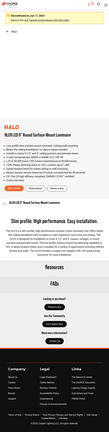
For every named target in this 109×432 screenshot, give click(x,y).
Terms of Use (14, 415)
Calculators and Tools (83, 393)
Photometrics (35, 188)
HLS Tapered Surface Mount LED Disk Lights (46, 20)
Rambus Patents (48, 388)
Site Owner (92, 415)
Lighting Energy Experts (83, 388)
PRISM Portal (78, 398)
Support (12, 398)
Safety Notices (47, 382)
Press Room (14, 388)
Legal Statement (48, 377)
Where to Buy (57, 188)
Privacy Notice (32, 415)
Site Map (63, 418)
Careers (12, 382)
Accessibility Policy (49, 393)
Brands (11, 393)
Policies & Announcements (53, 404)
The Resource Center (82, 377)
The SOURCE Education (83, 382)
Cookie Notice (48, 418)
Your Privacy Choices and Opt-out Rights (63, 415)
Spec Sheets (14, 188)
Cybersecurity (46, 398)
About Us (12, 377)
